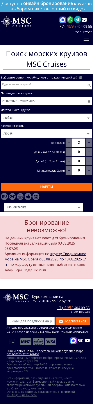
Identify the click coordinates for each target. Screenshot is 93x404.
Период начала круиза (16, 93)
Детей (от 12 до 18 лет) (49, 152)
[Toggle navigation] (86, 39)
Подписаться (72, 321)
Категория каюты (12, 125)
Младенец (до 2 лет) (51, 170)
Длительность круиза (15, 110)
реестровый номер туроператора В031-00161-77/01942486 (45, 352)
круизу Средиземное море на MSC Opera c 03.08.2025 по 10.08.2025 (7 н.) (45, 259)
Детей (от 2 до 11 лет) (50, 161)
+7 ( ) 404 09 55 (75, 26)
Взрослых (58, 142)
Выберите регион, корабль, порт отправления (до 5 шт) (41, 77)
